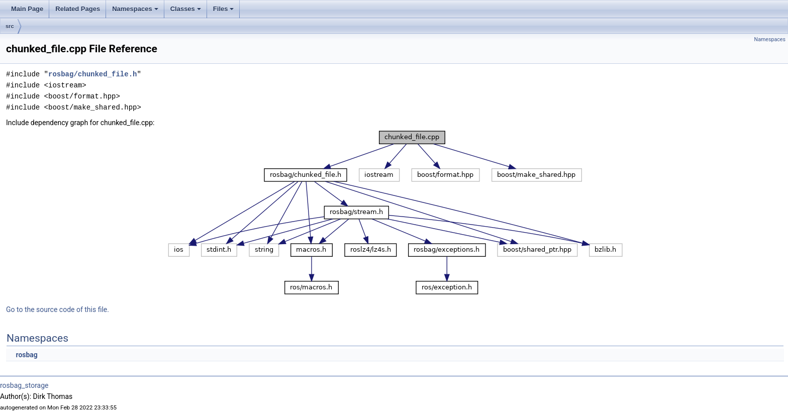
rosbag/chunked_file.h (92, 74)
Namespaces (136, 11)
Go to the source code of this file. (57, 309)
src (10, 26)
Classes (186, 11)
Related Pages (77, 9)
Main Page (27, 9)
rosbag (26, 355)
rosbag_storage (24, 385)
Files (224, 11)
